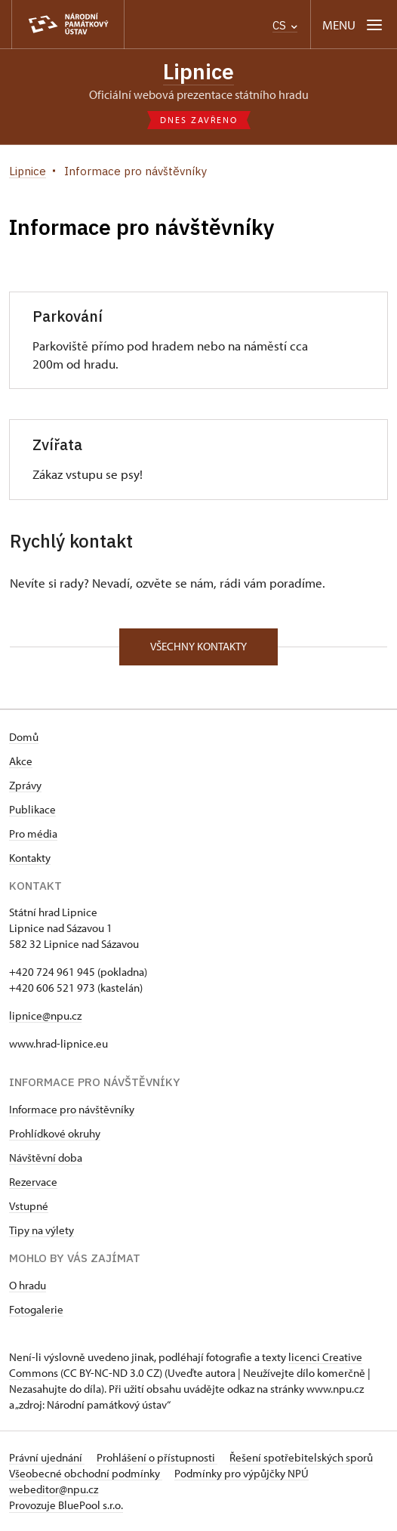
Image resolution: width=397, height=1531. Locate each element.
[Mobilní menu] (353, 24)
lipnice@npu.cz (45, 1015)
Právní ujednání (47, 1457)
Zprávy (25, 785)
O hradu (27, 1285)
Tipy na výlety (41, 1230)
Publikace (32, 809)
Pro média (33, 833)
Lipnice (198, 71)
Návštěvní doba (45, 1157)
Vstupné (28, 1206)
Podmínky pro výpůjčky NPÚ (241, 1473)
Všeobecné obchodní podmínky (85, 1473)
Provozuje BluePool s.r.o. (66, 1505)
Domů (23, 737)
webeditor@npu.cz (53, 1489)
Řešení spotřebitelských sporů (301, 1457)
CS (284, 25)
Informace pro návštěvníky (71, 1109)
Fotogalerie (36, 1309)
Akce (20, 761)
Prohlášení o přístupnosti (157, 1457)
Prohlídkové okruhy (54, 1133)
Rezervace (33, 1181)
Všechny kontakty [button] (198, 646)
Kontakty (30, 857)
